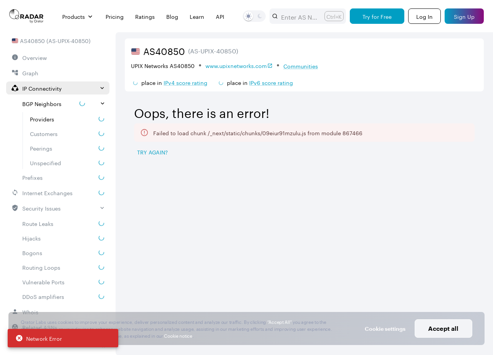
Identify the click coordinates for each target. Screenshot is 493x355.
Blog (172, 16)
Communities (300, 65)
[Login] (424, 16)
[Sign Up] (464, 16)
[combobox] (299, 16)
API (220, 16)
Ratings (145, 16)
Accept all (443, 328)
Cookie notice (178, 335)
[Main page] (26, 16)
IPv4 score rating (185, 82)
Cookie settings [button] (385, 328)
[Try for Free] (377, 16)
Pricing (115, 16)
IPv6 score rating (271, 82)
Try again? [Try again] (152, 152)
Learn (197, 16)
